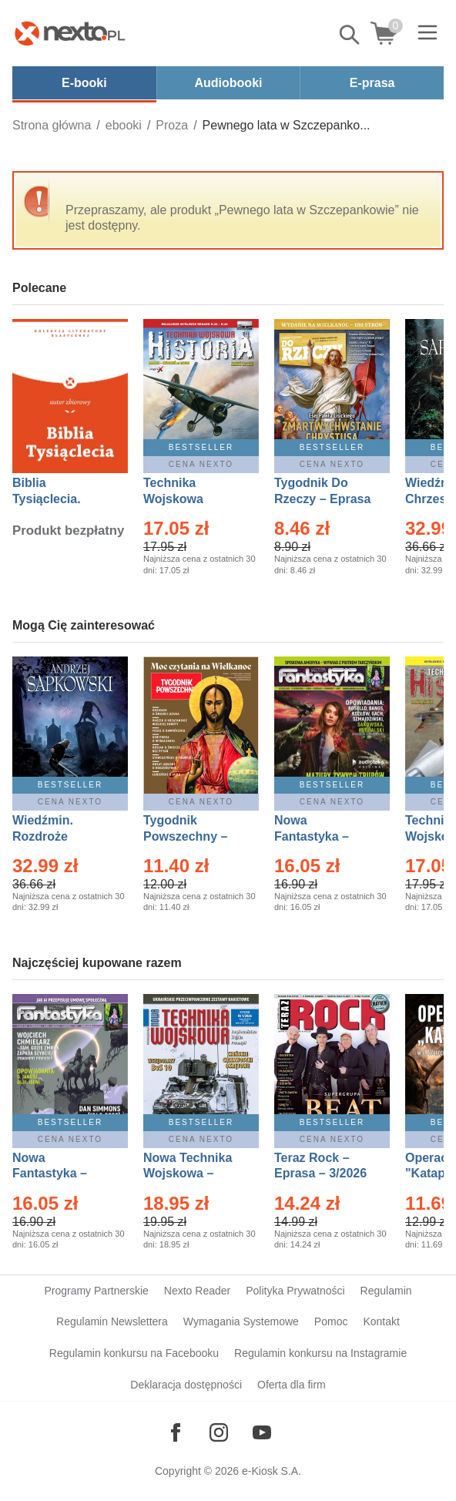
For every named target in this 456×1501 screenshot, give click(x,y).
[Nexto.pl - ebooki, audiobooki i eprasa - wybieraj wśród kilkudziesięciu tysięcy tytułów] (70, 33)
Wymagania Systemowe (241, 1321)
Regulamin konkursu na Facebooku (134, 1353)
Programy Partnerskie (96, 1290)
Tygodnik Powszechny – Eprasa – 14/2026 (193, 836)
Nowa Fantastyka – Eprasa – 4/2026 (58, 1174)
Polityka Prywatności (295, 1290)
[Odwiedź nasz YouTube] (262, 1432)
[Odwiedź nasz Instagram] (218, 1432)
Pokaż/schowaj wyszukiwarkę (350, 34)
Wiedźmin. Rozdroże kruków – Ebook (59, 836)
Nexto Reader (197, 1290)
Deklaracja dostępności (186, 1384)
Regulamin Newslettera (112, 1321)
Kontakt (381, 1321)
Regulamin (386, 1290)
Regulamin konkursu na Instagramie (320, 1353)
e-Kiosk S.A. (271, 1471)
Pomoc (331, 1321)
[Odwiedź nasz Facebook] (175, 1432)
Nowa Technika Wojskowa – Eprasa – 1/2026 (189, 1174)
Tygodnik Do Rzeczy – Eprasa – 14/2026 (322, 499)
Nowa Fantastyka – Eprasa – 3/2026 (320, 836)
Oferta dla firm (291, 1384)
